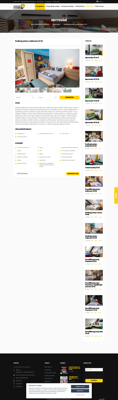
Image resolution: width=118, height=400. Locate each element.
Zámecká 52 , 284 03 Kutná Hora (25, 372)
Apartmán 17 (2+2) (92, 101)
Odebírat (94, 380)
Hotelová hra (80, 6)
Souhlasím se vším (80, 386)
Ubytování (90, 6)
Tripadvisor (56, 1)
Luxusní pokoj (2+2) (92, 168)
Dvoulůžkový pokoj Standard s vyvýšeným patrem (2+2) (93, 285)
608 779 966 (16, 1)
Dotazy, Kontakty (67, 6)
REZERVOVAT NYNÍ (73, 173)
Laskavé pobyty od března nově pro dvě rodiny (74, 368)
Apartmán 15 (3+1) (92, 58)
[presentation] (97, 376)
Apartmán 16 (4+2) (92, 79)
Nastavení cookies (80, 394)
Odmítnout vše (80, 390)
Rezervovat (69, 97)
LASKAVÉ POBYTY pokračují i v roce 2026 (73, 378)
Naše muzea (99, 6)
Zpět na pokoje (22, 173)
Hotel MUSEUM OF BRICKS (40, 24)
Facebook (40, 1)
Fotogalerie (40, 6)
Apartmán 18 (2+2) (92, 122)
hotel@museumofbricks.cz (29, 1)
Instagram (48, 1)
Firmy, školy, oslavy (52, 6)
